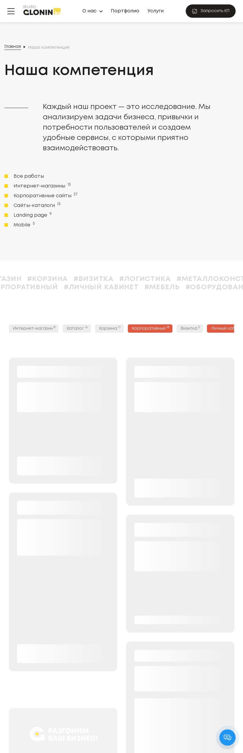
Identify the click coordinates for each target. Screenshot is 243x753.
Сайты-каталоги (36, 205)
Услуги (156, 11)
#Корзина (58, 279)
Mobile (23, 224)
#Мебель (173, 287)
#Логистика (156, 279)
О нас (89, 11)
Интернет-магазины (42, 185)
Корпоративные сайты (45, 195)
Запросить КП (210, 11)
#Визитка (105, 279)
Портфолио (125, 11)
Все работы (29, 176)
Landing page (32, 215)
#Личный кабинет (112, 287)
